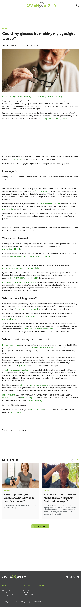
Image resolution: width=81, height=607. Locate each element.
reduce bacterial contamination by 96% (58, 349)
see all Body (40, 557)
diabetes (25, 413)
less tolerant (29, 165)
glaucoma (47, 390)
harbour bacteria (44, 337)
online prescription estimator (20, 397)
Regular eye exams (11, 369)
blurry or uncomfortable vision (47, 292)
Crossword (28, 587)
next (76, 490)
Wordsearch (29, 593)
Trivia (26, 591)
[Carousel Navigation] (74, 490)
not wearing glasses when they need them (31, 282)
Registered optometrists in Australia (20, 299)
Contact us (7, 589)
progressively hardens (55, 213)
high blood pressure (41, 413)
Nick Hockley (42, 99)
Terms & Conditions (11, 591)
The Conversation (37, 440)
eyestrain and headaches (20, 263)
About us (7, 587)
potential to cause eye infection (28, 340)
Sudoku (27, 589)
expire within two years (59, 372)
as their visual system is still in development (45, 270)
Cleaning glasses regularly (44, 327)
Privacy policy (8, 593)
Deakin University (25, 99)
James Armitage (10, 99)
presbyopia (29, 219)
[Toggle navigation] (6, 6)
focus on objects (58, 201)
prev (72, 490)
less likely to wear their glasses (17, 124)
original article (17, 442)
